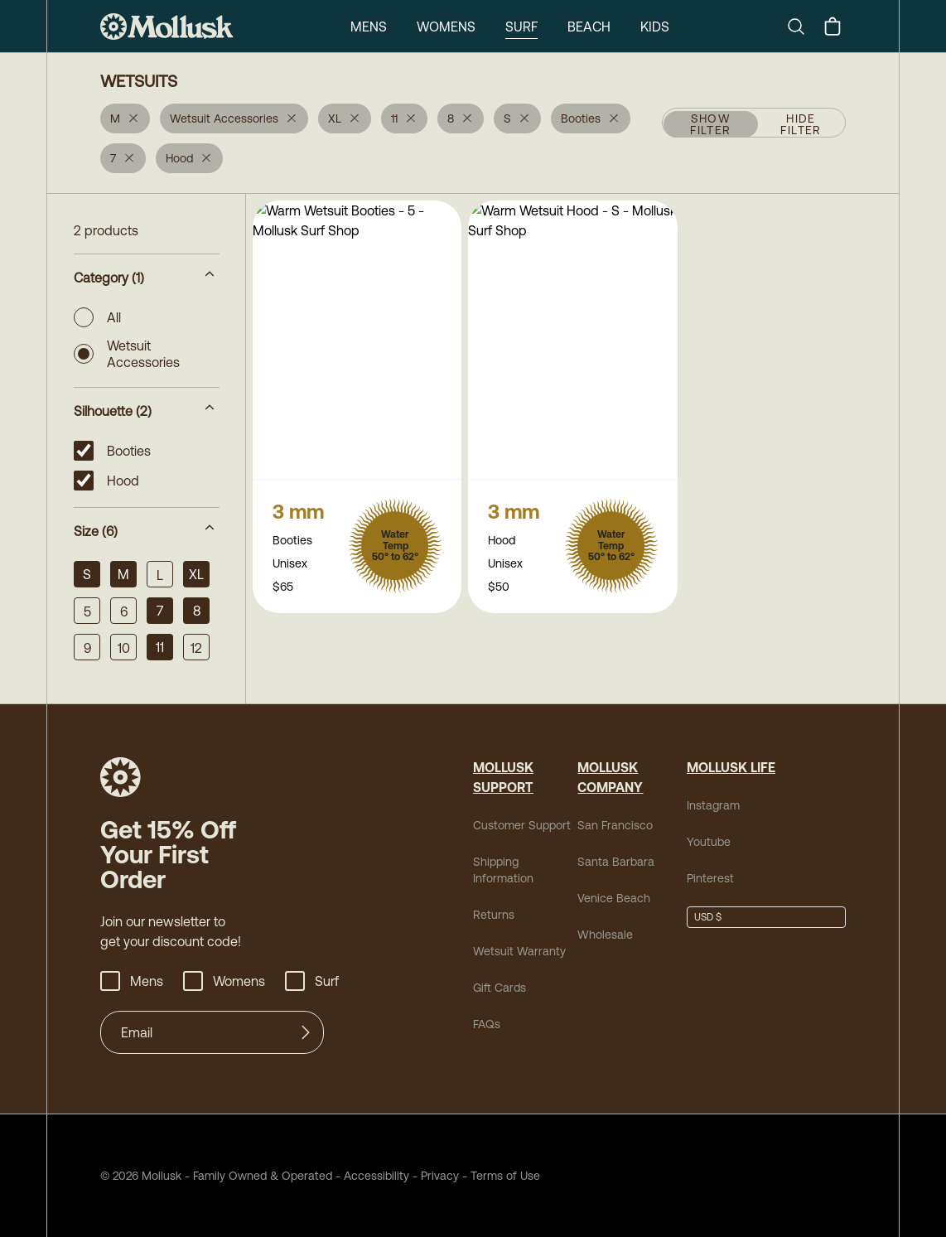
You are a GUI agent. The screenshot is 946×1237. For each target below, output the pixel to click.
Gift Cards (499, 987)
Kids (654, 26)
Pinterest (710, 878)
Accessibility (370, 1175)
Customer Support (522, 825)
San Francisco (615, 825)
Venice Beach (613, 898)
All (97, 317)
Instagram (713, 805)
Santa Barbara (615, 861)
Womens (446, 26)
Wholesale (605, 934)
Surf (521, 26)
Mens (368, 26)
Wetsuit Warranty (519, 951)
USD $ (708, 917)
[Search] (802, 26)
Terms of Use (505, 1175)
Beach (589, 26)
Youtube (709, 841)
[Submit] (306, 1032)
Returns (493, 914)
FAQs (486, 1024)
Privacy (440, 1175)
